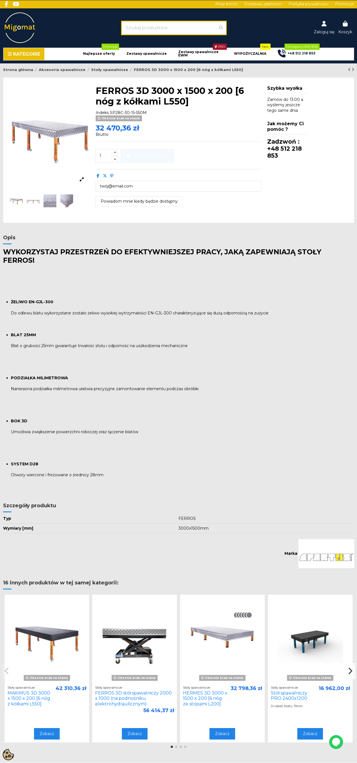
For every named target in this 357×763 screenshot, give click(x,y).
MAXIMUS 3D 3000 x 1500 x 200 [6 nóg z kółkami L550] (29, 698)
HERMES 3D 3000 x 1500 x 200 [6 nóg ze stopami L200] (205, 698)
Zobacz (47, 733)
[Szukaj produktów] (221, 28)
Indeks (102, 112)
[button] (99, 54)
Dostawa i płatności (263, 3)
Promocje (344, 3)
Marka (290, 553)
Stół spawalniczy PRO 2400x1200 (289, 695)
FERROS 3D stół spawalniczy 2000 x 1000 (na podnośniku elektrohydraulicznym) (133, 698)
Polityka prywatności (309, 3)
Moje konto (227, 3)
